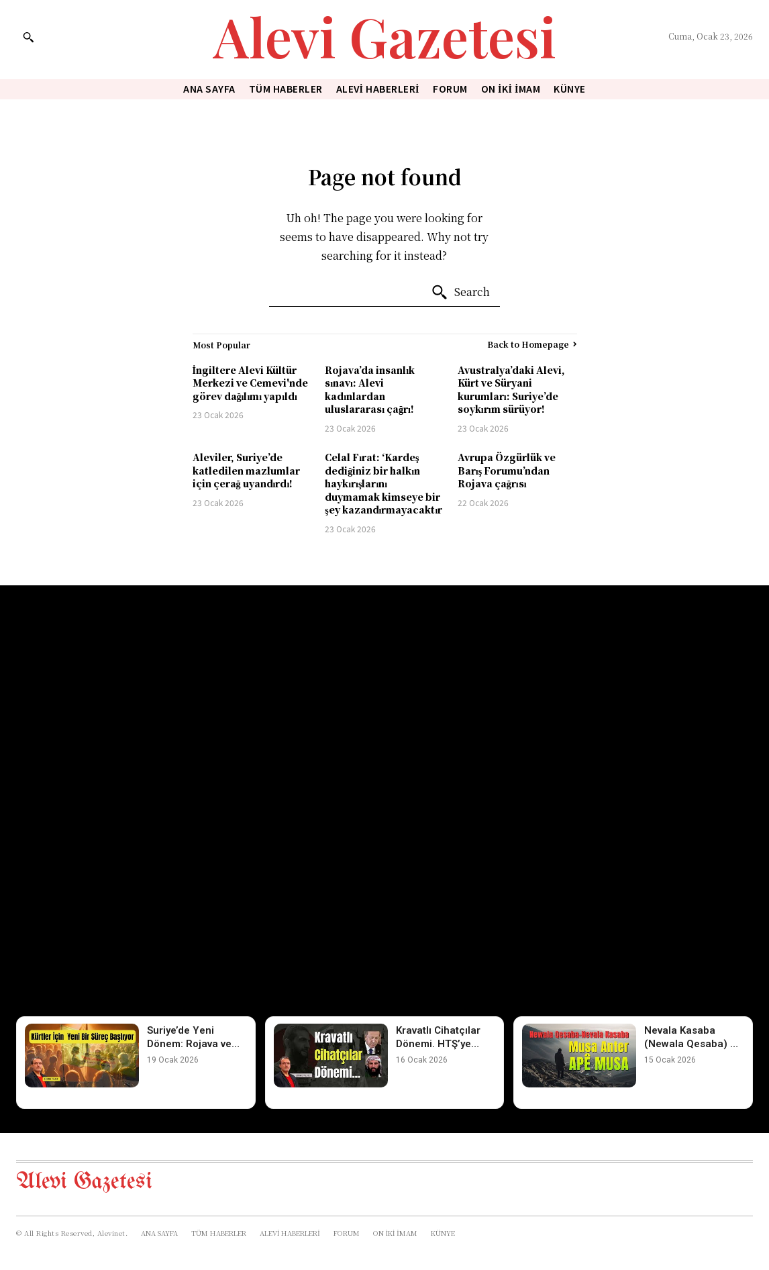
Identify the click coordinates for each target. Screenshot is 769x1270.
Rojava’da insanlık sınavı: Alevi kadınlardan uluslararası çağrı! (370, 389)
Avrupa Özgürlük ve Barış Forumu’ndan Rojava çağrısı (507, 470)
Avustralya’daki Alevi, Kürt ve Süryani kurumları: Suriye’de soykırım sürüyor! (511, 389)
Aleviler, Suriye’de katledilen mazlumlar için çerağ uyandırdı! (246, 470)
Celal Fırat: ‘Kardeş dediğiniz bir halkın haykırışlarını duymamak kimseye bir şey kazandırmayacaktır (383, 483)
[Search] (460, 293)
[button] (28, 37)
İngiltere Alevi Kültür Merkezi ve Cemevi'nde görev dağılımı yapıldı (250, 383)
